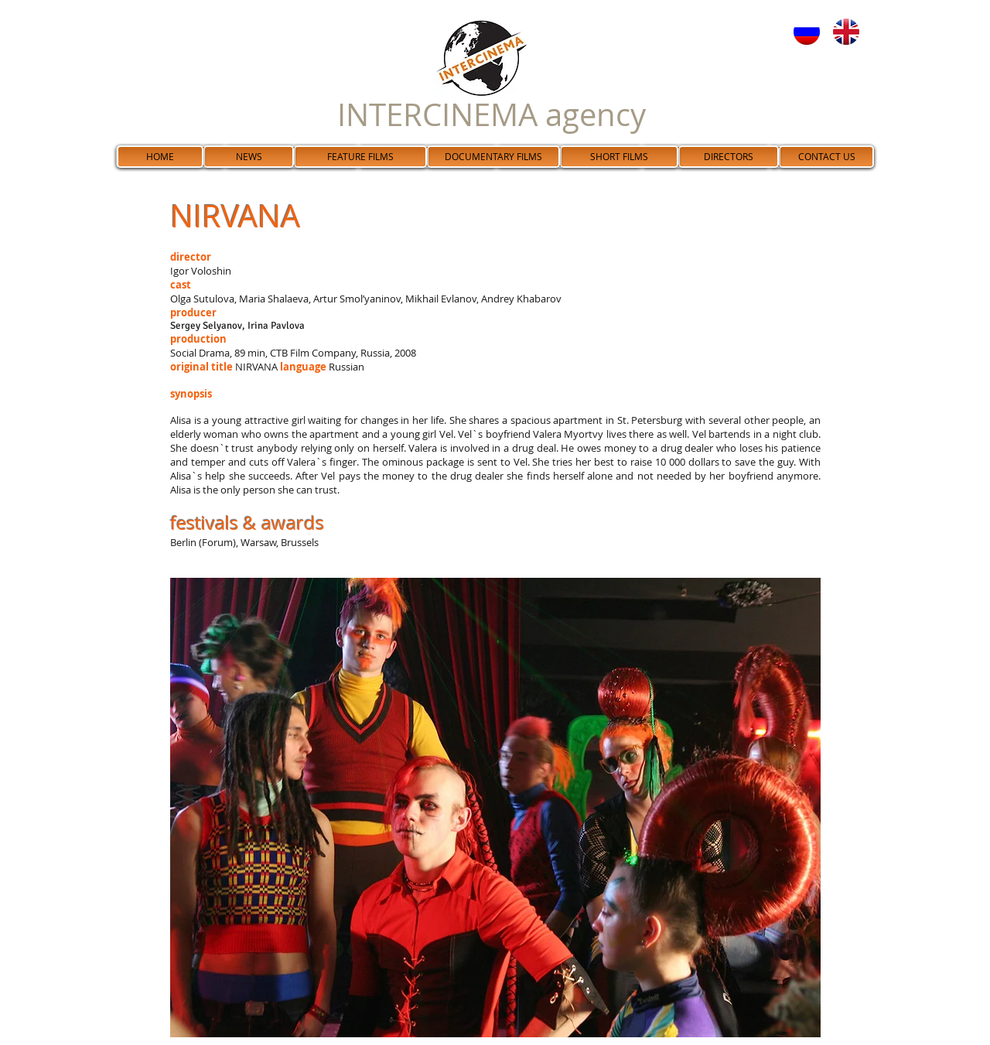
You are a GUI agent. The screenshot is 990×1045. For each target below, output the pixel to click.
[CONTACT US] (826, 156)
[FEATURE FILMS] (360, 156)
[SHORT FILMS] (619, 156)
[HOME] (160, 156)
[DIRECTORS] (728, 156)
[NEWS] (248, 156)
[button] (495, 807)
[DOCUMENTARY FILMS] (493, 156)
